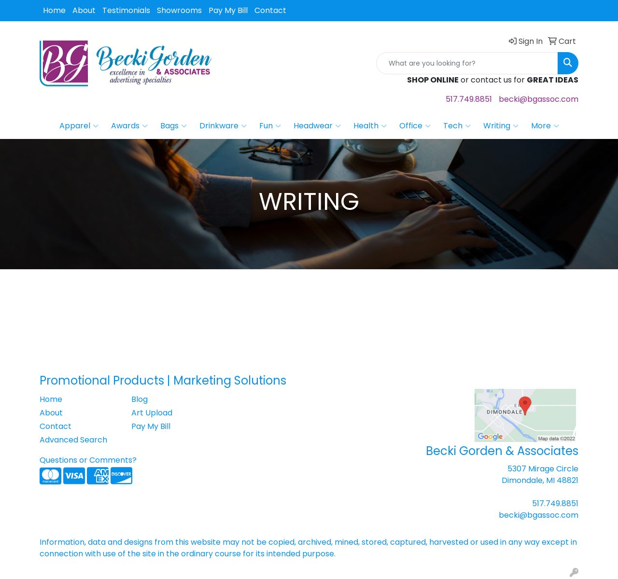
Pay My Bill (228, 10)
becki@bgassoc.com (538, 99)
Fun (270, 126)
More (545, 126)
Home (54, 10)
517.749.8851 (469, 99)
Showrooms (179, 10)
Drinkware (223, 126)
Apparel (78, 126)
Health (370, 126)
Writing (501, 126)
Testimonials (126, 10)
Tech (457, 126)
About (84, 10)
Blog (139, 399)
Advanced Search (73, 439)
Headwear (317, 126)
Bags (173, 126)
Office (415, 126)
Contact (270, 10)
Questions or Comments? (88, 460)
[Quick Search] (467, 63)
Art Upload (151, 412)
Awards (129, 126)
